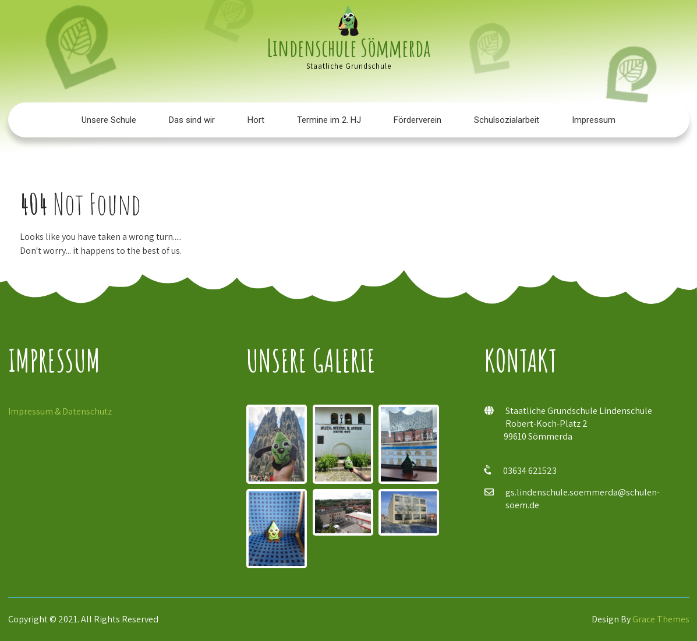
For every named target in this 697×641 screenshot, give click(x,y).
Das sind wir (192, 120)
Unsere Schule (109, 120)
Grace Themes (660, 619)
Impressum (593, 120)
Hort (255, 120)
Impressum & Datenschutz (60, 411)
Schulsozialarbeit (506, 120)
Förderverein (417, 120)
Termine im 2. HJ (329, 120)
